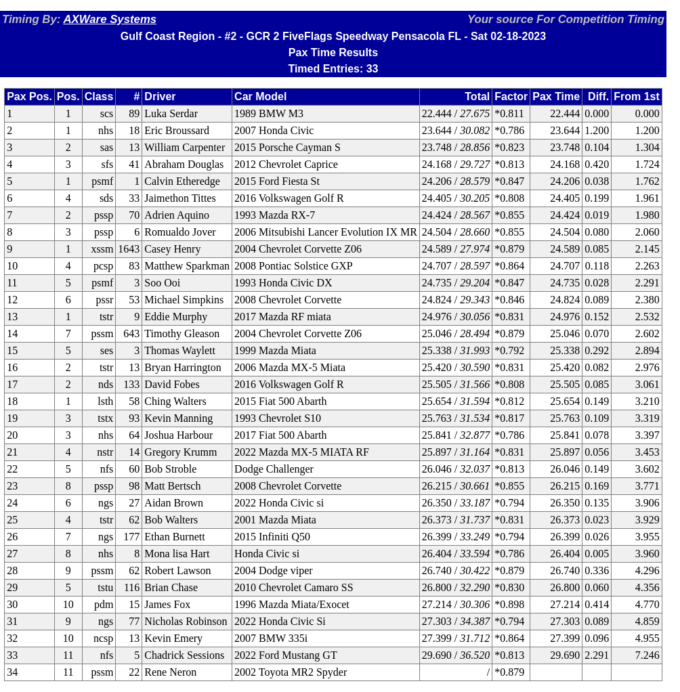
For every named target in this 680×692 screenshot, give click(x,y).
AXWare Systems (109, 19)
